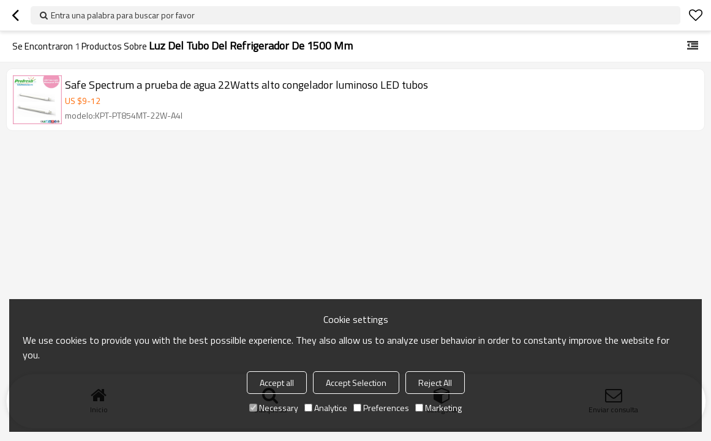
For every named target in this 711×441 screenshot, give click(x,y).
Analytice (325, 407)
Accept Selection (356, 382)
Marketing (438, 407)
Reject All (435, 382)
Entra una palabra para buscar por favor (123, 15)
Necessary (273, 407)
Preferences (381, 407)
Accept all (277, 382)
